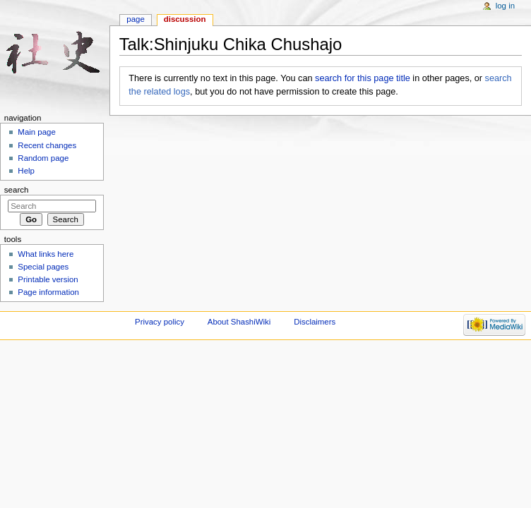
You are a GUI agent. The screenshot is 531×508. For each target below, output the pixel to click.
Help (26, 171)
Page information (48, 292)
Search (16, 190)
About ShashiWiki (239, 322)
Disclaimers (314, 322)
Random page (43, 158)
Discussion (185, 19)
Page (135, 19)
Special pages (43, 266)
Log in (505, 5)
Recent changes (47, 145)
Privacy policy (159, 322)
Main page (37, 132)
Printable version (48, 279)
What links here (45, 254)
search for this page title (362, 78)
